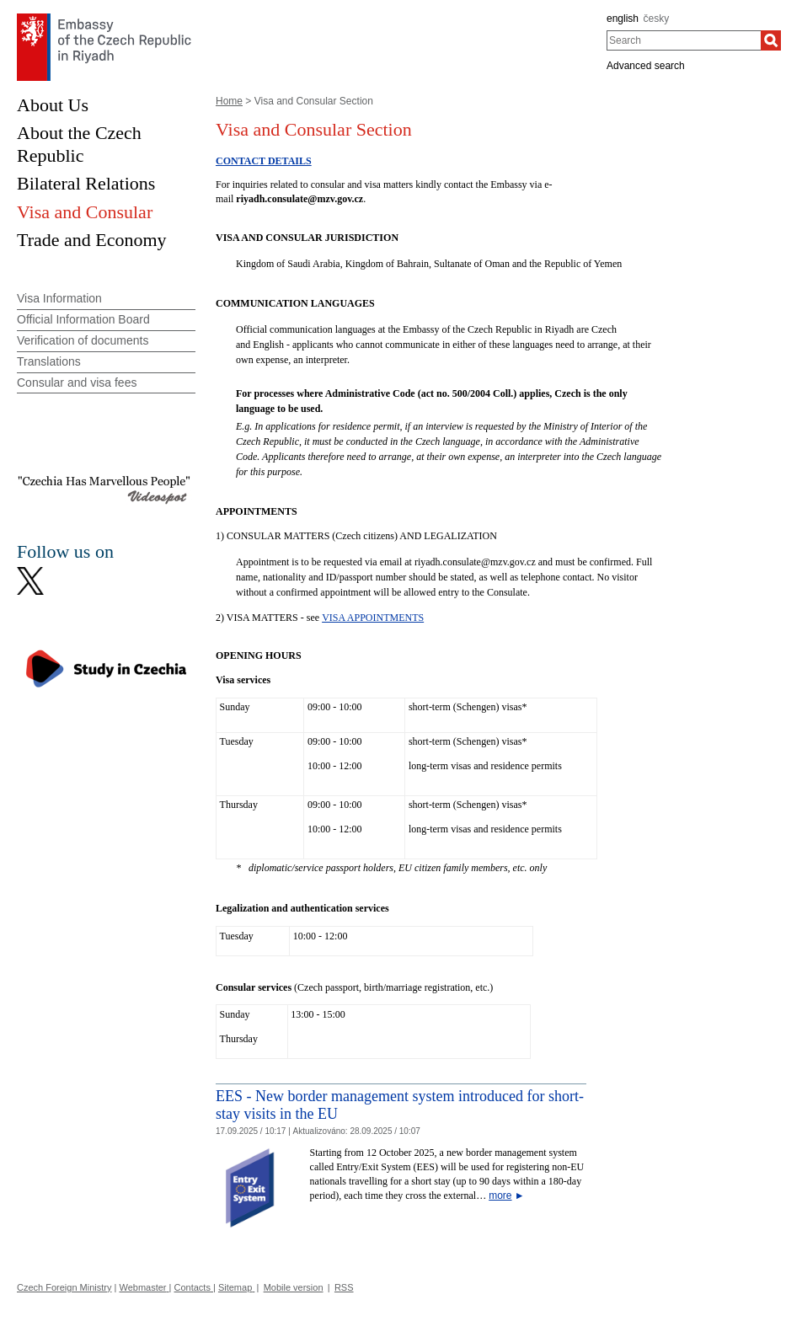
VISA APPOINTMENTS (373, 617)
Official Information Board (83, 319)
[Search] (771, 40)
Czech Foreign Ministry (64, 1287)
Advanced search (646, 66)
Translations (49, 361)
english (623, 18)
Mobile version (293, 1287)
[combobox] (684, 40)
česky (657, 18)
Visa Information (59, 298)
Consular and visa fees (76, 382)
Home (229, 101)
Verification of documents (82, 340)
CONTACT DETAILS (264, 161)
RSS (344, 1287)
